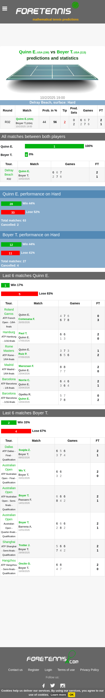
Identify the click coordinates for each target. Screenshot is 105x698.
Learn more (58, 694)
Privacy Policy (89, 670)
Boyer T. (71, 52)
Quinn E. (34, 52)
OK (72, 694)
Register (33, 670)
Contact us (15, 670)
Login (48, 670)
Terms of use (66, 670)
